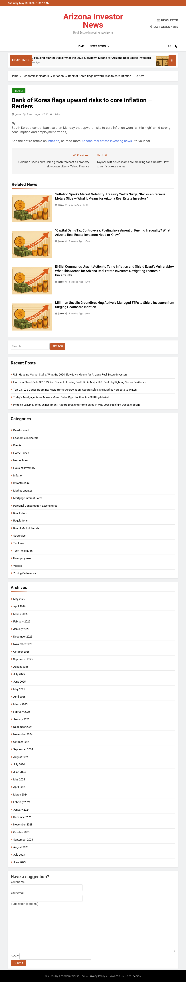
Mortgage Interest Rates (28, 498)
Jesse (18, 114)
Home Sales (20, 460)
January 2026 (21, 629)
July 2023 (19, 855)
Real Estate (20, 513)
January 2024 (21, 809)
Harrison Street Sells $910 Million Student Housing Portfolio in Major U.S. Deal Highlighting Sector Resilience (79, 382)
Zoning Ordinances (24, 573)
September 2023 (23, 839)
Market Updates (23, 490)
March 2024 (20, 794)
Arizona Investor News (93, 21)
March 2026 (20, 614)
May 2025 (19, 689)
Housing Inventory (24, 468)
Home (80, 46)
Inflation (18, 90)
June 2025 (19, 681)
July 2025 (19, 674)
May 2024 (19, 779)
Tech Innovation (23, 551)
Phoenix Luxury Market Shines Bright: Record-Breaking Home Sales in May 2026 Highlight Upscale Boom (76, 405)
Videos (17, 566)
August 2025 (20, 667)
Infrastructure (21, 483)
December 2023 (22, 817)
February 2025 (21, 712)
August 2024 (20, 757)
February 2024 (21, 802)
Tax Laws (19, 543)
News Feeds (98, 46)
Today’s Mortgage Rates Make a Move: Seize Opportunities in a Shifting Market (61, 397)
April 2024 (19, 787)
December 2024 (22, 727)
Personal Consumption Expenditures (35, 506)
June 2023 (19, 862)
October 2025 (21, 652)
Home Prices (21, 453)
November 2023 (22, 824)
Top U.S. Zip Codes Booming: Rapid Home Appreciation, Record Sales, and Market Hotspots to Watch (75, 389)
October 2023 (21, 832)
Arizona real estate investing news (107, 141)
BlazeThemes (133, 976)
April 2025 (19, 697)
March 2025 (20, 704)
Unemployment (22, 558)
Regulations (20, 520)
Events (17, 445)
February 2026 (21, 621)
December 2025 (22, 636)
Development (21, 430)
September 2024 (23, 749)
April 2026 (19, 606)
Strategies (19, 535)
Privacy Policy (97, 976)
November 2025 (22, 644)
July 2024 (19, 764)
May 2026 (19, 599)
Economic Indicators (26, 438)
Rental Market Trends (26, 528)
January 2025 (21, 719)
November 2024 (22, 734)
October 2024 (21, 742)
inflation (53, 141)
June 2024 (19, 772)
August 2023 (20, 847)
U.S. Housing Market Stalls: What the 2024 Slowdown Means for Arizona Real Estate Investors (102, 58)
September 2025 (23, 659)
